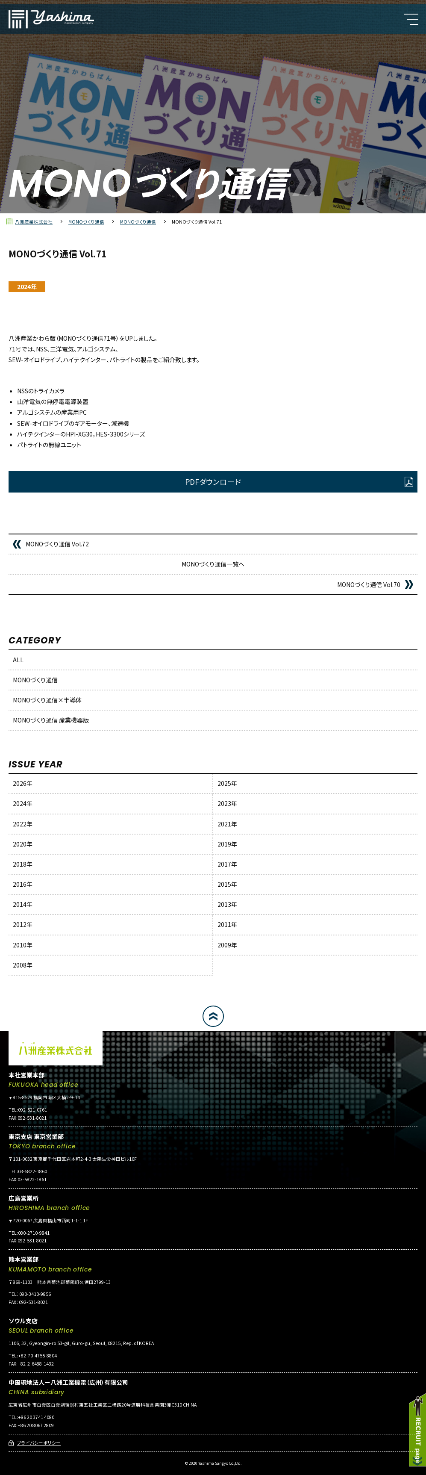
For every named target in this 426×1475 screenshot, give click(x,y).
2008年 (22, 965)
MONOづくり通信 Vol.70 (368, 584)
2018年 (22, 864)
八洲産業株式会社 (34, 221)
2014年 (22, 904)
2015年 (227, 884)
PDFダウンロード (213, 481)
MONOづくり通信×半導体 (47, 700)
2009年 (227, 945)
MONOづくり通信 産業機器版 (51, 720)
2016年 (22, 884)
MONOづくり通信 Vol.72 (57, 544)
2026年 (22, 783)
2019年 (227, 844)
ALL (18, 659)
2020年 (22, 844)
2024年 (22, 803)
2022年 (22, 824)
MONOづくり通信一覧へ (213, 564)
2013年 (227, 904)
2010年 (22, 945)
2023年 (227, 803)
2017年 (227, 864)
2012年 (22, 924)
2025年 (227, 783)
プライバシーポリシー (39, 1443)
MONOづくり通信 (86, 221)
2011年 (227, 924)
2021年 (227, 824)
